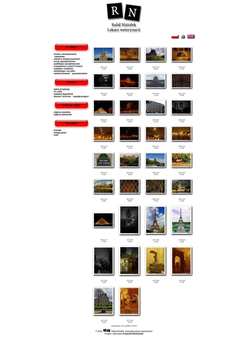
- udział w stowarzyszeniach (66, 59)
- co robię (57, 91)
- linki (55, 135)
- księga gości (59, 132)
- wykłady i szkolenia (63, 68)
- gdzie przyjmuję (61, 89)
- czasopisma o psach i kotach (67, 66)
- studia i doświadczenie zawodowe (64, 55)
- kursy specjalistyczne (64, 61)
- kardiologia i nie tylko (64, 71)
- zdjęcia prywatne (61, 112)
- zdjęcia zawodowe (62, 114)
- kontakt (57, 130)
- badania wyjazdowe (63, 94)
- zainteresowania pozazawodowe (70, 73)
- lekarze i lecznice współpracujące (71, 96)
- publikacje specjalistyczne (66, 64)
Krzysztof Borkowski (132, 334)
